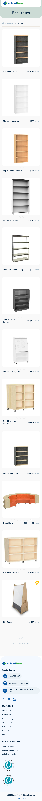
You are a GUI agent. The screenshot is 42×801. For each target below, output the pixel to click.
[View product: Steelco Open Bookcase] (21, 301)
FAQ (3, 735)
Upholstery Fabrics (9, 754)
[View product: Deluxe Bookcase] (21, 200)
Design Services (8, 731)
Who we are (6, 711)
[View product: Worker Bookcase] (21, 453)
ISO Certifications (8, 715)
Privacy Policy (21, 798)
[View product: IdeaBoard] (21, 602)
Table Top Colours (8, 746)
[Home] (3, 23)
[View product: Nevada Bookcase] (21, 51)
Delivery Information (10, 727)
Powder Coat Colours (10, 750)
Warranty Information (10, 723)
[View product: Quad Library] (21, 503)
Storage (10, 23)
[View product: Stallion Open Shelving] (21, 249)
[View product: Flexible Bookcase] (21, 552)
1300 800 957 (14, 676)
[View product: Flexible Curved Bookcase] (21, 403)
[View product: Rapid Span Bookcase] (21, 150)
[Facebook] (3, 699)
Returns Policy (7, 719)
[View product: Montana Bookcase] (21, 101)
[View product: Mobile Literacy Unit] (21, 351)
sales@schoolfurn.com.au (18, 683)
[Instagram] (9, 699)
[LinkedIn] (14, 699)
